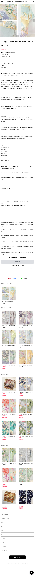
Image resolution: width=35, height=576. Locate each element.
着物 (2, 522)
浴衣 (2, 534)
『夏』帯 (2, 542)
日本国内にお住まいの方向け (17, 265)
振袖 (2, 530)
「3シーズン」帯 (4, 550)
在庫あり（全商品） (5, 518)
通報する (32, 268)
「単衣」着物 (3, 546)
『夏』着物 (3, 538)
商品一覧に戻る (17, 557)
